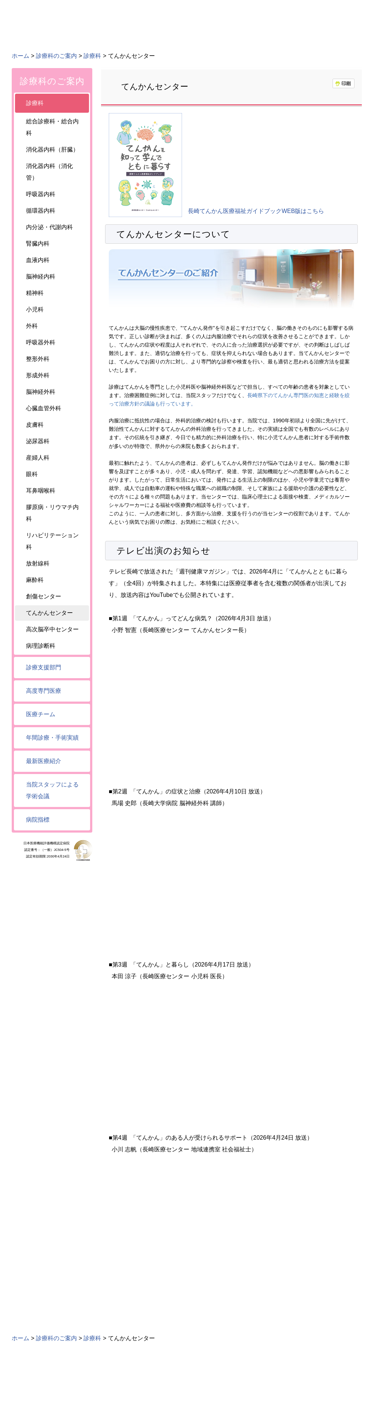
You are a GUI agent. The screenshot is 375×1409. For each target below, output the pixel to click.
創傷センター (43, 596)
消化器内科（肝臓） (52, 149)
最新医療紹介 (43, 761)
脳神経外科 (40, 392)
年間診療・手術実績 (52, 738)
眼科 (32, 474)
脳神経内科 (40, 276)
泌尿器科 (37, 441)
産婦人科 (37, 458)
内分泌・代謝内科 (49, 227)
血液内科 (37, 260)
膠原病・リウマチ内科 (52, 513)
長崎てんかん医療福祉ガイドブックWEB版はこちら (256, 211)
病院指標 (37, 819)
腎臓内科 (37, 243)
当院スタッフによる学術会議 (52, 790)
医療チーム (40, 714)
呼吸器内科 (40, 194)
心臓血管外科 (43, 408)
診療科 (92, 56)
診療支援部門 (43, 667)
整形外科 (37, 359)
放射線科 (37, 563)
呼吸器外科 (40, 342)
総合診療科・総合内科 (52, 127)
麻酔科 (35, 580)
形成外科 (37, 375)
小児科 (35, 309)
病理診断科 (40, 646)
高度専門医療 (43, 691)
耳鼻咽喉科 (40, 490)
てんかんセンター (49, 613)
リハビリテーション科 (52, 541)
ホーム (20, 56)
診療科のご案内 (56, 56)
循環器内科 (40, 211)
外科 (32, 326)
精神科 (35, 293)
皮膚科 (35, 425)
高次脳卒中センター (52, 629)
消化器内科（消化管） (49, 172)
